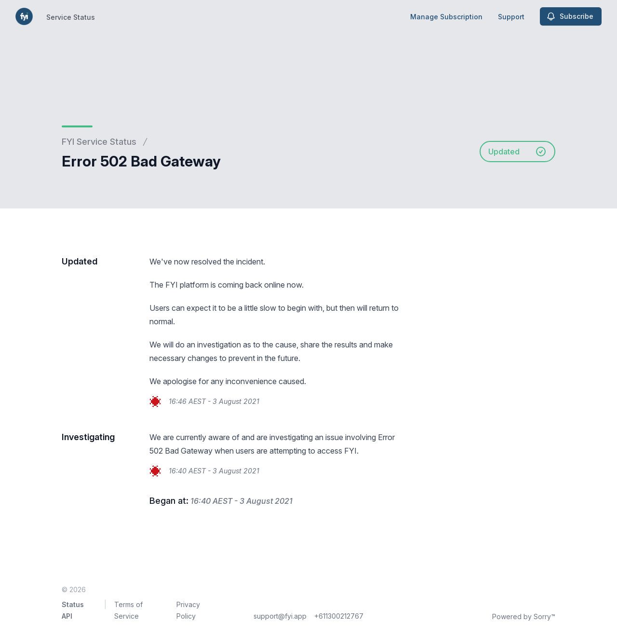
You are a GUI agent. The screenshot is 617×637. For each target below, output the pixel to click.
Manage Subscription (446, 17)
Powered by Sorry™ (523, 616)
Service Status (70, 17)
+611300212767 (338, 616)
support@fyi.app (280, 616)
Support (511, 17)
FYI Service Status (99, 142)
